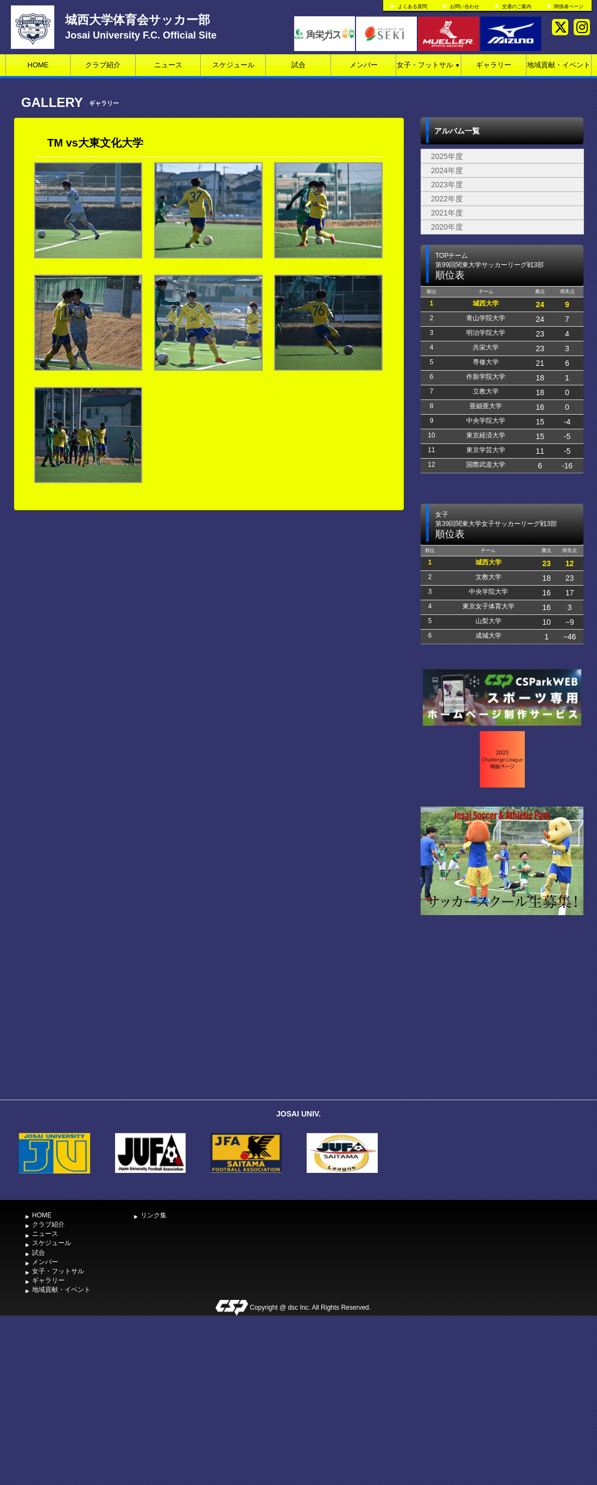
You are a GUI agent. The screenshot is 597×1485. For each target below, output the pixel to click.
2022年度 (447, 198)
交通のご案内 (516, 6)
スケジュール (233, 65)
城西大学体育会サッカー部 (137, 20)
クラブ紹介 (102, 65)
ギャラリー (493, 65)
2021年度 (447, 212)
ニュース (168, 65)
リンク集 (154, 1215)
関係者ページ (568, 6)
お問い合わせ (464, 6)
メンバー (364, 65)
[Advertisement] (502, 1013)
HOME (38, 65)
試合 (298, 65)
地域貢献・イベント (558, 65)
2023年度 (447, 184)
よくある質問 (412, 6)
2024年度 (447, 170)
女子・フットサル (428, 65)
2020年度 (447, 227)
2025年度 (447, 156)
